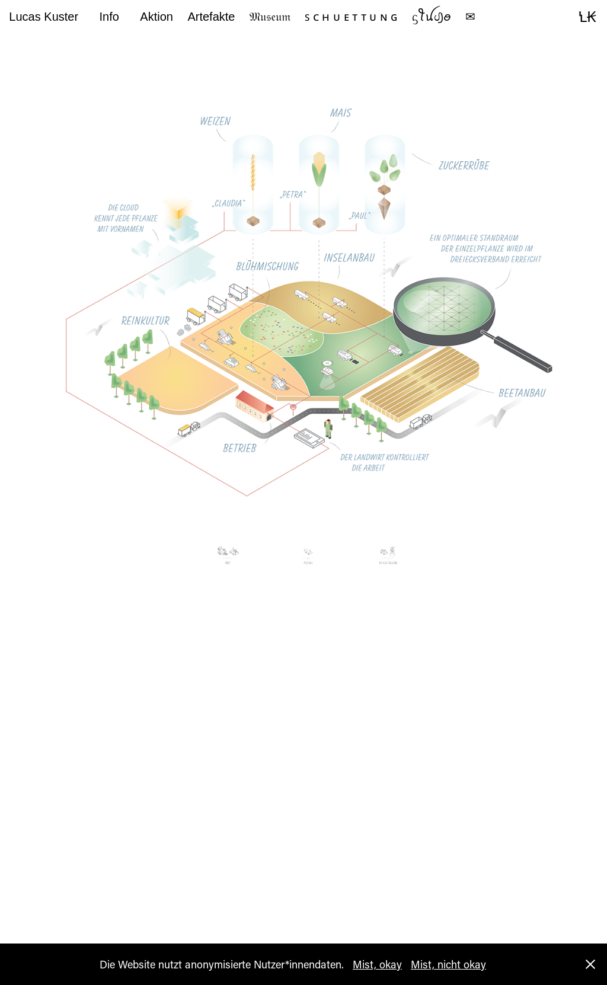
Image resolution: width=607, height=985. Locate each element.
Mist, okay (377, 964)
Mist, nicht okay (448, 964)
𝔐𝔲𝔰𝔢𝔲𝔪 (270, 16)
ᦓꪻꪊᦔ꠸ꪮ (431, 16)
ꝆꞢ (587, 16)
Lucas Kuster (43, 16)
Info (109, 16)
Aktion (156, 16)
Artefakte (211, 16)
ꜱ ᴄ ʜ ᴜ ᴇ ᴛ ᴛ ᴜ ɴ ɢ (351, 16)
